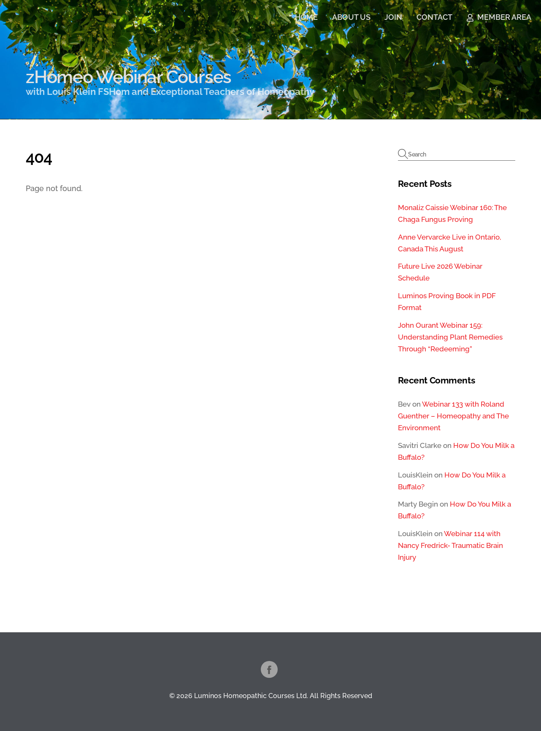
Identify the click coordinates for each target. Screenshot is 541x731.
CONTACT (434, 17)
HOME (306, 17)
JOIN (393, 17)
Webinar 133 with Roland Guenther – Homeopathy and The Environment (453, 416)
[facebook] (269, 669)
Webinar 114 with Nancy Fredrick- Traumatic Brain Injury (450, 545)
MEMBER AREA (499, 17)
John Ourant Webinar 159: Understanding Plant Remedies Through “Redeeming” (450, 337)
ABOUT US (351, 17)
